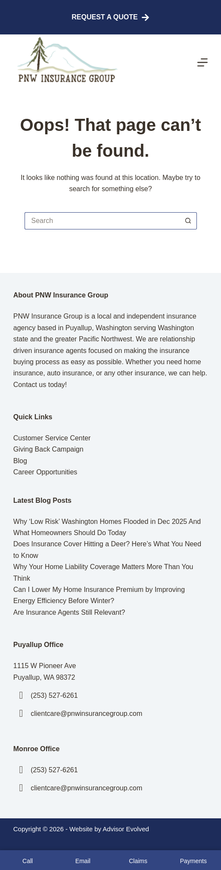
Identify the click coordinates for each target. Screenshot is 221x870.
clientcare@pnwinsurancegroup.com (86, 713)
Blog (20, 460)
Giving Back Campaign (48, 449)
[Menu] (202, 62)
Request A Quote (110, 17)
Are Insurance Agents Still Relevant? (69, 612)
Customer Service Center (52, 438)
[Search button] (188, 220)
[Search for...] (102, 220)
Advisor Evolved (126, 829)
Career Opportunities (45, 472)
